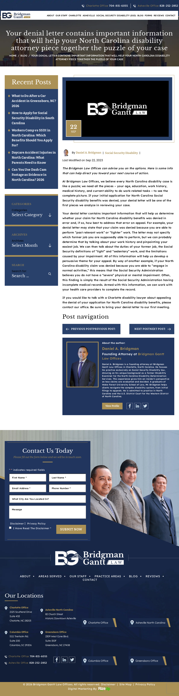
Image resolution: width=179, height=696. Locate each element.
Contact (170, 15)
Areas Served (50, 576)
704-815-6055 (118, 5)
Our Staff (61, 15)
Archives (18, 241)
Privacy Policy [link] (145, 684)
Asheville (89, 15)
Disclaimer (17, 523)
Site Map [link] (125, 684)
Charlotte (75, 15)
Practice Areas (108, 576)
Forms (148, 15)
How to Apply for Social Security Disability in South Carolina (33, 118)
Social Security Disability (121, 153)
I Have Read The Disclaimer (32, 528)
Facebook (130, 406)
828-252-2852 (169, 5)
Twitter (145, 406)
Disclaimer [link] (108, 684)
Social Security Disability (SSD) (116, 15)
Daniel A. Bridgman (88, 152)
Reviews (159, 15)
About (25, 576)
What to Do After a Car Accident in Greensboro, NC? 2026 (34, 101)
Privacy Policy (36, 523)
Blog (140, 15)
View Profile (112, 405)
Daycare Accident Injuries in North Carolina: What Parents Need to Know (34, 158)
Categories (19, 210)
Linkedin (137, 406)
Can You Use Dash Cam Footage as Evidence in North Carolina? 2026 (29, 175)
